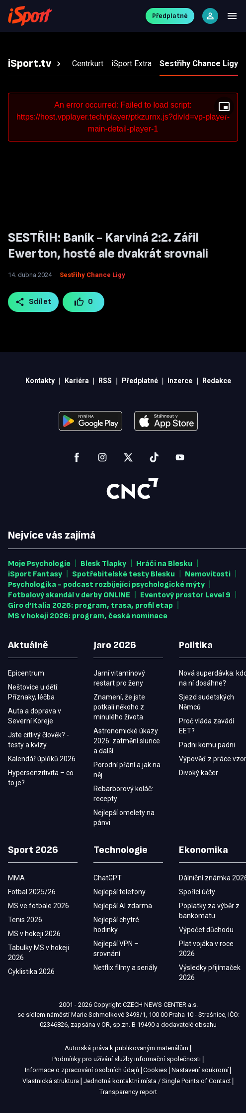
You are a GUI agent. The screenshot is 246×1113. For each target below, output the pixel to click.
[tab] (36, 64)
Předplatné (170, 15)
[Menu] (232, 16)
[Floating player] (224, 107)
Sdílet (33, 302)
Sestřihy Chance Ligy (92, 274)
